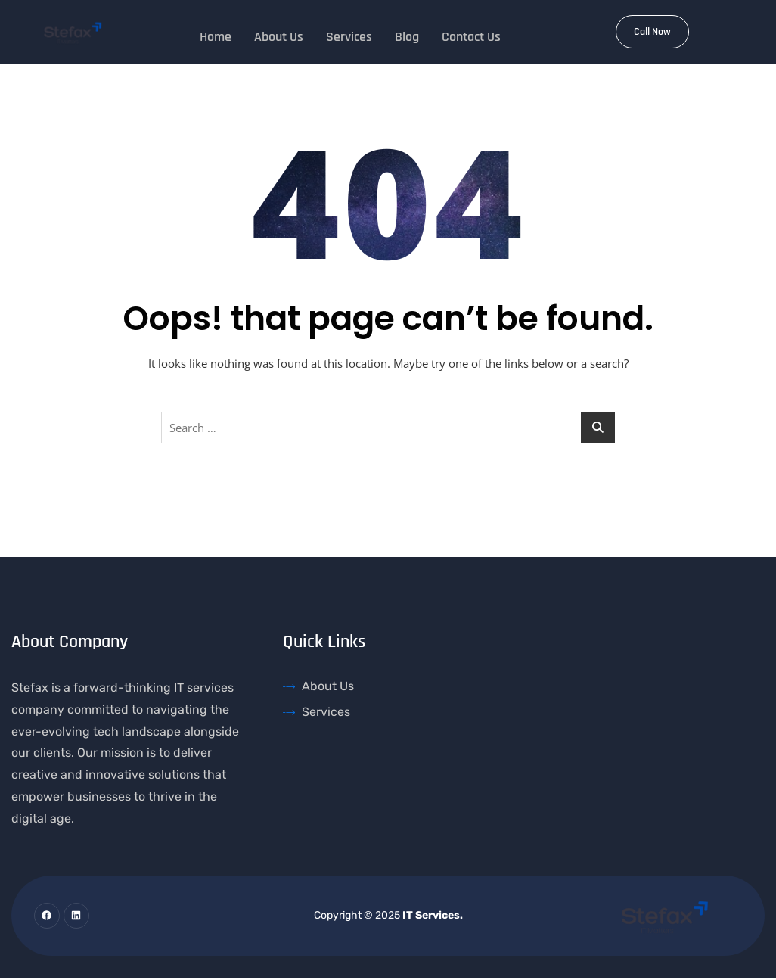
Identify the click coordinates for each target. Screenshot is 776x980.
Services (349, 35)
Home (215, 35)
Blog (407, 35)
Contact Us (471, 35)
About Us (278, 35)
